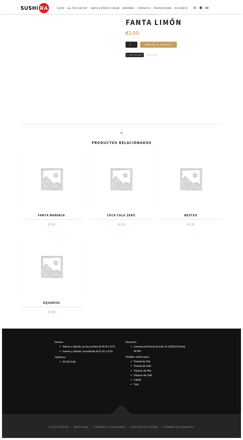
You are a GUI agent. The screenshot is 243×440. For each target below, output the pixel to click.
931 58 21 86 (69, 361)
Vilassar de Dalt (143, 375)
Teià (136, 384)
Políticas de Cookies (144, 427)
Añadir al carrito (158, 44)
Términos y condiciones (110, 427)
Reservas (128, 8)
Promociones (163, 8)
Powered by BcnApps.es (179, 427)
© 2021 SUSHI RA (58, 427)
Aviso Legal (81, 427)
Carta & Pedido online (105, 8)
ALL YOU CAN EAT (78, 8)
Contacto (144, 8)
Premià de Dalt (142, 366)
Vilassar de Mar (142, 370)
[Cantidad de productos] (131, 45)
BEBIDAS (152, 55)
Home (60, 8)
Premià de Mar (142, 361)
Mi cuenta (181, 8)
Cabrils (137, 379)
